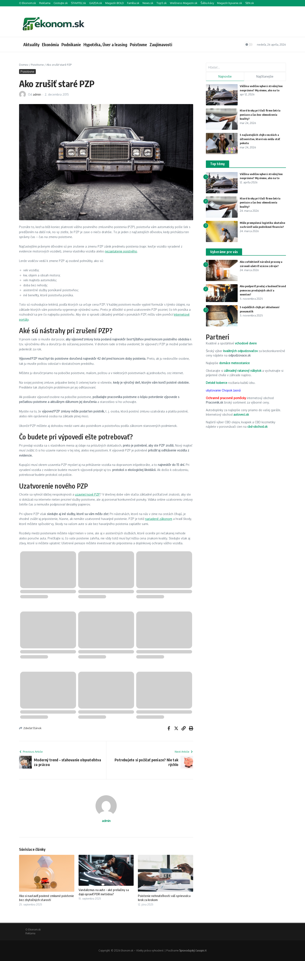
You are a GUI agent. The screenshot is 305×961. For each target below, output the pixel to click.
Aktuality (31, 44)
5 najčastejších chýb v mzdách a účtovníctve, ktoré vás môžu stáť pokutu (260, 139)
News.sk (148, 3)
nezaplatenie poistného (121, 251)
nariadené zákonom (158, 519)
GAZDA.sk (95, 3)
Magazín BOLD (114, 3)
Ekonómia (50, 44)
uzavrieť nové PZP (87, 494)
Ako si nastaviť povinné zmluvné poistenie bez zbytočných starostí (46, 898)
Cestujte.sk (61, 3)
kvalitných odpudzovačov (240, 351)
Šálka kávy (207, 3)
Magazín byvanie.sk (229, 3)
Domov (23, 64)
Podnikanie (71, 44)
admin (37, 94)
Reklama (44, 3)
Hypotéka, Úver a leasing (105, 44)
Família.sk (133, 3)
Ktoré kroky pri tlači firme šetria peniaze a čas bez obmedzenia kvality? (260, 114)
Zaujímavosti (161, 44)
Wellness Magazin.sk (183, 3)
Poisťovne (138, 44)
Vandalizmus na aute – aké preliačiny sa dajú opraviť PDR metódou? (104, 892)
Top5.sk (162, 3)
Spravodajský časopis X (193, 950)
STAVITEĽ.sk (78, 3)
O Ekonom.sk (27, 3)
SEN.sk (249, 3)
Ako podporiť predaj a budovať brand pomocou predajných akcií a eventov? (263, 290)
